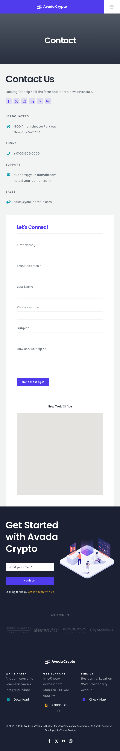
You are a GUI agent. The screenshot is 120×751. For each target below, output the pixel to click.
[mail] (48, 101)
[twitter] (16, 101)
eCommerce (82, 726)
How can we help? (31, 349)
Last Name (25, 286)
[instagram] (24, 101)
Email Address (29, 266)
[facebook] (9, 101)
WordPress (64, 726)
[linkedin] (32, 101)
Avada (27, 726)
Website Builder (44, 726)
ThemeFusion (68, 730)
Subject (23, 328)
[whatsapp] (40, 101)
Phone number (28, 307)
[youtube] (63, 741)
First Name (26, 245)
